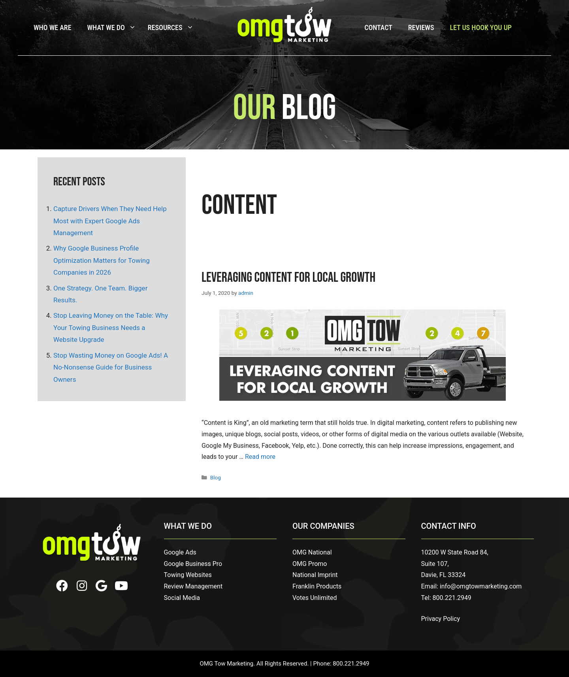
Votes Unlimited (314, 598)
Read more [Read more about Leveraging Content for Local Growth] (260, 456)
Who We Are (53, 27)
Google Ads (180, 552)
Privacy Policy (440, 618)
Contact (378, 27)
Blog (215, 477)
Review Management (193, 586)
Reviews (421, 27)
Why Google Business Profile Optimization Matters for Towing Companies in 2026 (101, 260)
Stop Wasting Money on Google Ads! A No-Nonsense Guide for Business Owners (110, 367)
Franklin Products (316, 586)
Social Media (182, 598)
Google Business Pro (193, 564)
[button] (62, 586)
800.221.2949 (452, 598)
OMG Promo (309, 564)
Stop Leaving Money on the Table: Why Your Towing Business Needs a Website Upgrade (110, 327)
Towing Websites (188, 575)
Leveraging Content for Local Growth (288, 277)
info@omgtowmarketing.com (481, 586)
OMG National (312, 552)
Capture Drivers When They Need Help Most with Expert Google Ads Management (110, 221)
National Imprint (315, 575)
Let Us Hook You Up (481, 27)
